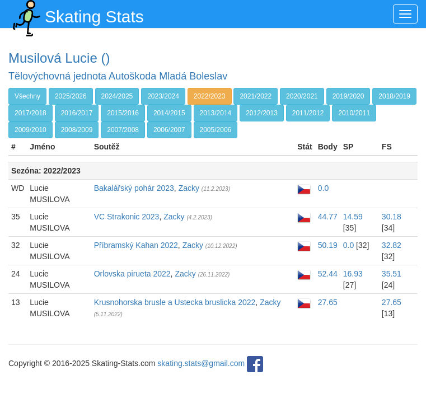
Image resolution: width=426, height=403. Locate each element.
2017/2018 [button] (30, 113)
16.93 (353, 273)
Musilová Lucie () (59, 57)
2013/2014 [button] (216, 113)
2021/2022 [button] (255, 96)
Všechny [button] (27, 96)
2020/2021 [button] (302, 96)
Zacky (189, 188)
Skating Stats (76, 14)
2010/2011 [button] (354, 113)
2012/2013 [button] (262, 113)
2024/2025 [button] (117, 96)
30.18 (391, 216)
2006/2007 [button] (169, 130)
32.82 (391, 245)
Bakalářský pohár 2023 (134, 188)
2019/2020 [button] (348, 96)
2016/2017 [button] (77, 113)
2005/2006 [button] (216, 130)
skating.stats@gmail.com (201, 363)
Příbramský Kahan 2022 (136, 245)
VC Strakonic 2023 (127, 216)
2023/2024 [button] (163, 96)
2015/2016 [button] (123, 113)
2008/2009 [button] (77, 130)
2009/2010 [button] (30, 130)
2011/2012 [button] (308, 113)
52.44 (328, 273)
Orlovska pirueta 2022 (132, 273)
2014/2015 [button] (169, 113)
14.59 (353, 216)
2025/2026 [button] (71, 96)
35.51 (391, 273)
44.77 (328, 216)
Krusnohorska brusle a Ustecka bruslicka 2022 (175, 302)
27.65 (328, 302)
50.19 (328, 245)
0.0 (323, 188)
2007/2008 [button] (123, 130)
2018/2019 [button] (394, 96)
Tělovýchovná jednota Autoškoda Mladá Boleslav (117, 76)
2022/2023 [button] (210, 96)
